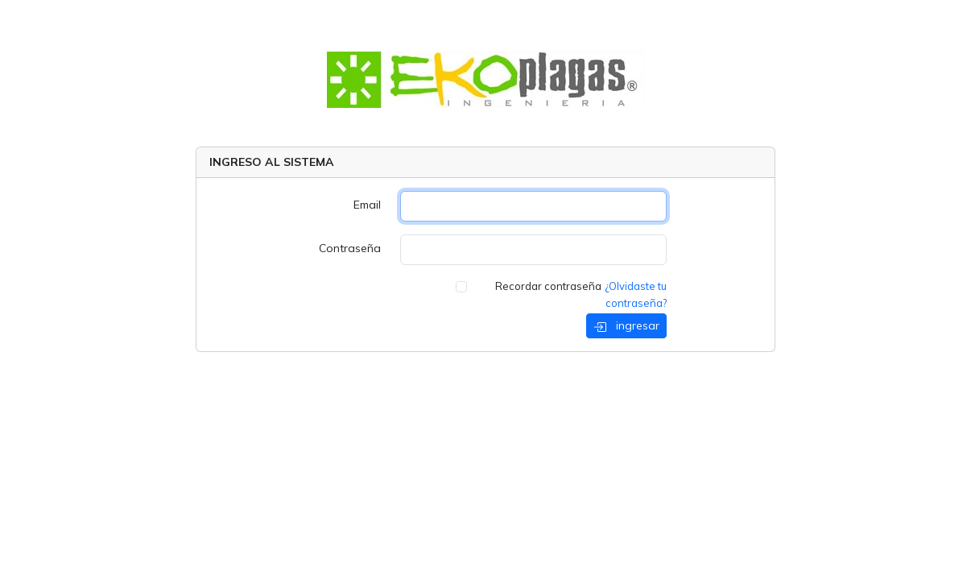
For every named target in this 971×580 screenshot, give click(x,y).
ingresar (626, 326)
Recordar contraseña (548, 286)
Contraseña (350, 248)
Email (367, 204)
